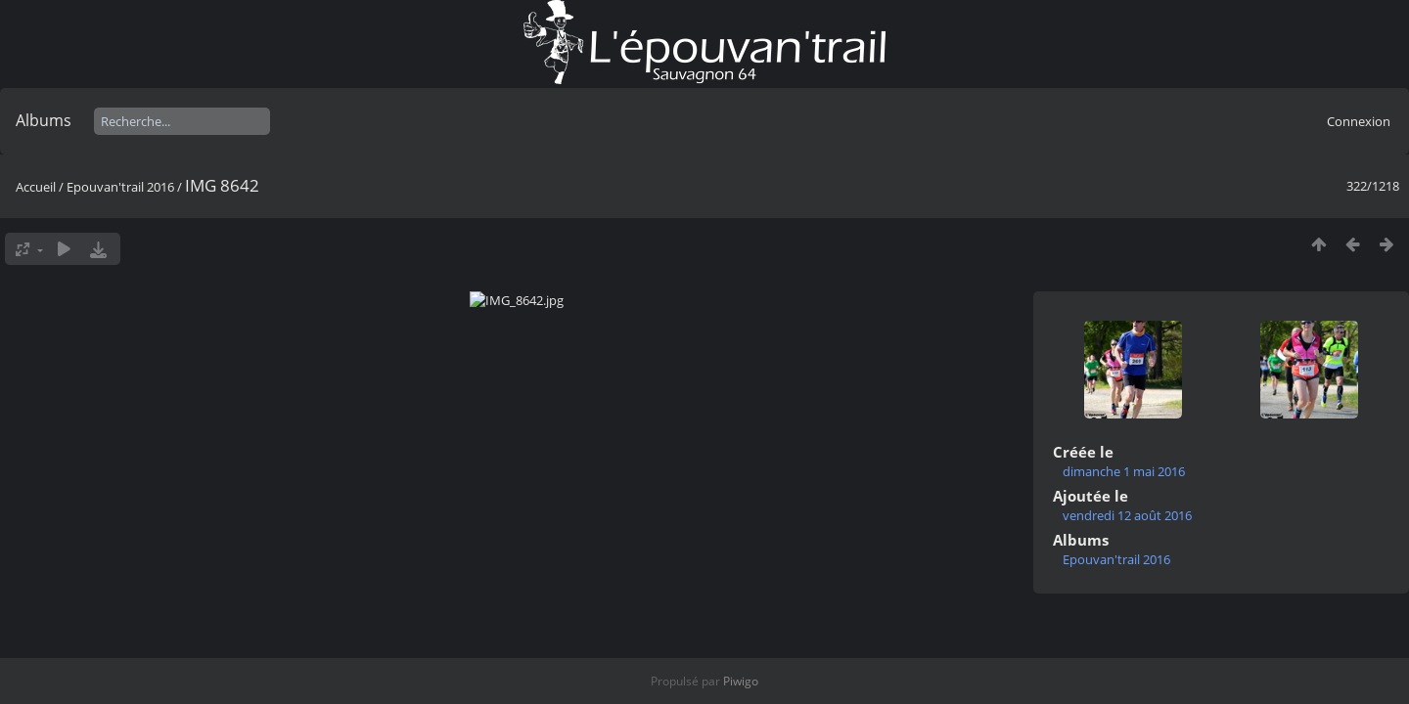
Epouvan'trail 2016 (120, 187)
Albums (43, 120)
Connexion (1358, 121)
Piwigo (740, 681)
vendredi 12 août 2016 (1127, 515)
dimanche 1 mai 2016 (1124, 471)
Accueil (36, 187)
